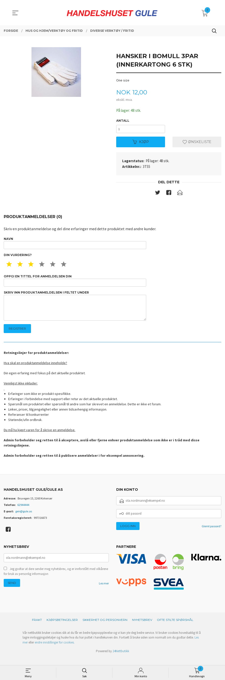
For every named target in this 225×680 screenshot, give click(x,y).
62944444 (23, 512)
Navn (75, 245)
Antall (122, 121)
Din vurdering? (18, 258)
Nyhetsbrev (142, 627)
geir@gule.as (23, 519)
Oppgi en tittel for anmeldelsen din (75, 284)
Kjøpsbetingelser (62, 627)
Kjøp (141, 143)
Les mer (104, 591)
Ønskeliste (197, 143)
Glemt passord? (211, 533)
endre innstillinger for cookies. (55, 650)
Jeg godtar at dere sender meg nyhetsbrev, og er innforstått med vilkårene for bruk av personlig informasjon (56, 579)
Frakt (37, 627)
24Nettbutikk (120, 659)
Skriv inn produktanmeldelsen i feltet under (75, 311)
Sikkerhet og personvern (105, 627)
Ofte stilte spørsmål (175, 627)
